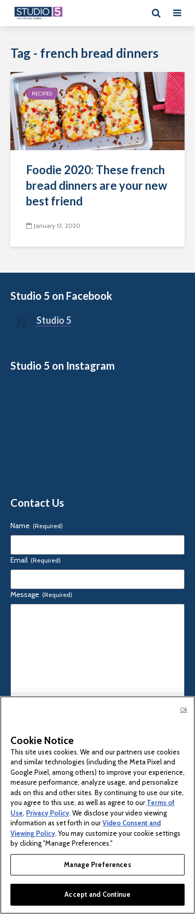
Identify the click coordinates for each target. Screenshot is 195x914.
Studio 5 (53, 320)
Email (35, 560)
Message (41, 594)
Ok (183, 709)
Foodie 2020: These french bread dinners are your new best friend (96, 185)
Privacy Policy (47, 813)
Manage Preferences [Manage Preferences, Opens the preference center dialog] (97, 864)
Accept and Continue (97, 894)
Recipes (42, 93)
